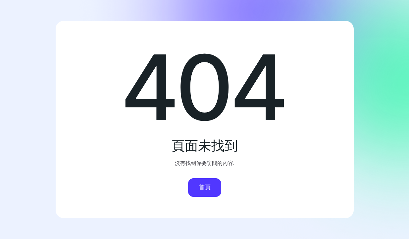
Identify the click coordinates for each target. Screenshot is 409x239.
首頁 (205, 187)
